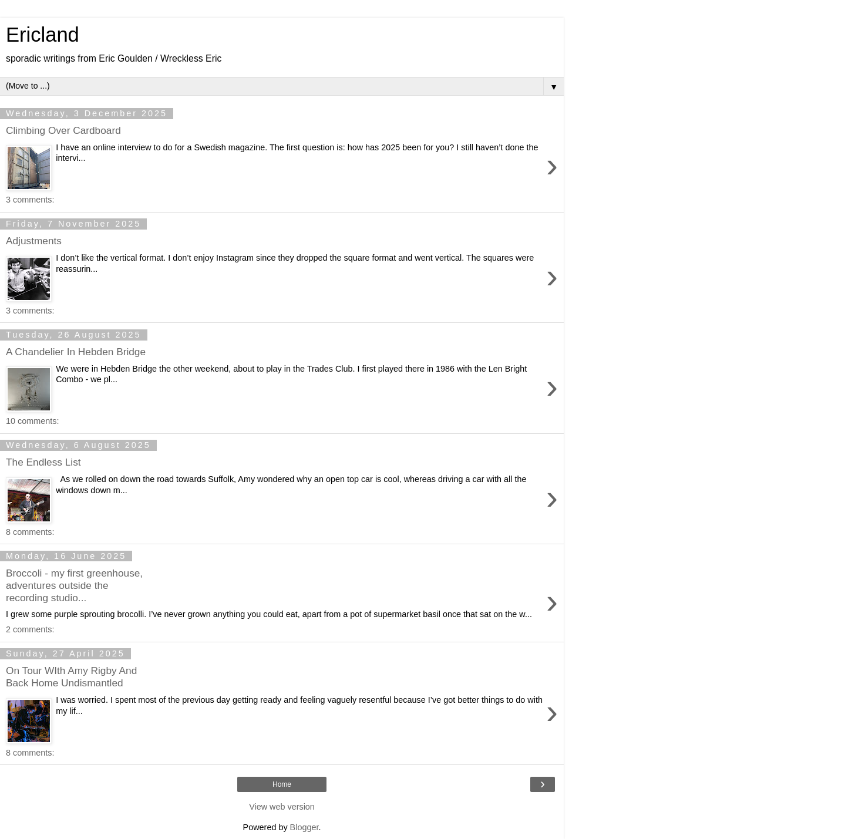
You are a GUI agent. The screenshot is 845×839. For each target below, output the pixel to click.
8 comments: (30, 532)
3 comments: (30, 199)
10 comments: (32, 421)
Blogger (304, 827)
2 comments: (30, 629)
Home (281, 784)
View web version (282, 806)
